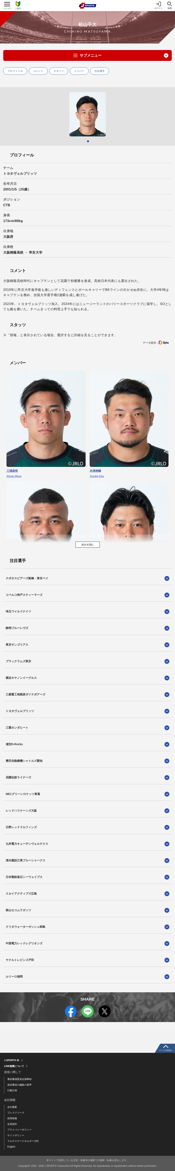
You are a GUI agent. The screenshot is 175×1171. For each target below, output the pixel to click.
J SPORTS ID (11, 1060)
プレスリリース (15, 1112)
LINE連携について (14, 1066)
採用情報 (12, 1118)
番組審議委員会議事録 (19, 1079)
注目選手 (99, 71)
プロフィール (15, 71)
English (11, 1146)
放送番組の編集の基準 (19, 1084)
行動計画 (12, 1090)
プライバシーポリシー (19, 1129)
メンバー (79, 71)
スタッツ (59, 71)
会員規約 (12, 1124)
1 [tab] (88, 141)
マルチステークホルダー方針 (23, 1141)
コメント (38, 71)
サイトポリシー (15, 1135)
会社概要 (12, 1107)
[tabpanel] (87, 114)
